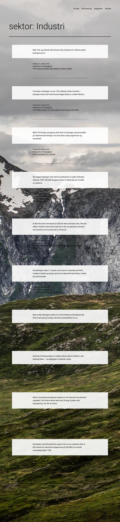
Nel (48, 466)
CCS (48, 110)
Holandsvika (53, 419)
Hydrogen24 (48, 66)
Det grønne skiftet (43, 198)
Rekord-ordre (54, 466)
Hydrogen (52, 154)
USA (40, 248)
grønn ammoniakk (43, 68)
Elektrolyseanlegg (55, 198)
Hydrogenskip (76, 419)
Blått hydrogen (42, 110)
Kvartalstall (58, 292)
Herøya (51, 292)
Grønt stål (45, 375)
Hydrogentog (37, 421)
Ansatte (108, 9)
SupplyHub (98, 9)
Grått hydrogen (55, 110)
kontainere (45, 421)
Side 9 (26, 488)
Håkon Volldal (41, 466)
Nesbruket (52, 421)
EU (50, 245)
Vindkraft (69, 68)
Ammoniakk (41, 154)
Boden (39, 375)
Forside (76, 9)
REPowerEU (75, 110)
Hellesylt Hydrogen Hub (68, 198)
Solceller (62, 68)
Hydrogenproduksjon (64, 419)
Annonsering (87, 9)
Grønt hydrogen (54, 68)
